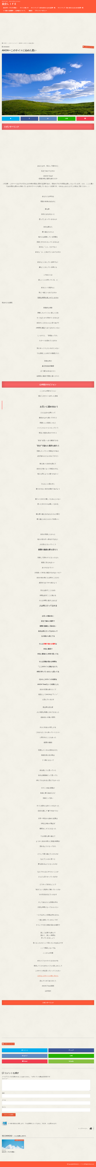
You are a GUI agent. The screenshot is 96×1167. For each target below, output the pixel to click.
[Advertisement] (48, 27)
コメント (5, 1078)
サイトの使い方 (24, 7)
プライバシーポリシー (41, 10)
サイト (4, 1107)
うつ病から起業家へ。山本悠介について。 (14, 10)
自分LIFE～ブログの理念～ (10, 7)
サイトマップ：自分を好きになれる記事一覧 (43, 7)
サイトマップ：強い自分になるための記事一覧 (70, 7)
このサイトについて (9, 1044)
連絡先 (30, 10)
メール (4, 1100)
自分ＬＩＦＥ (9, 3)
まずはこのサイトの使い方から (47, 976)
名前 (3, 1093)
